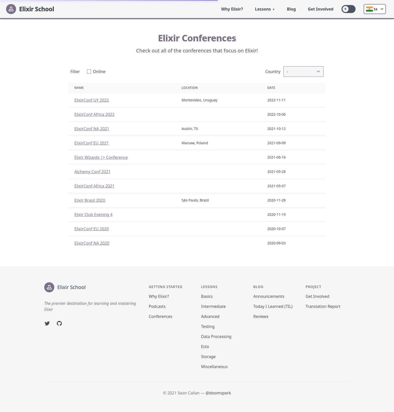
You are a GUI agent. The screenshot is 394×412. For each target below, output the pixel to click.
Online (99, 71)
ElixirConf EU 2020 (91, 229)
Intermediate (213, 306)
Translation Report (323, 306)
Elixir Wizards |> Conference (101, 157)
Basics (207, 296)
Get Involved (320, 9)
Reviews (260, 316)
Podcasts (157, 306)
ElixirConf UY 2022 (91, 100)
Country (272, 71)
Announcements (268, 296)
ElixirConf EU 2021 (91, 143)
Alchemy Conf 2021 (92, 171)
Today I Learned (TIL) (272, 306)
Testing (208, 326)
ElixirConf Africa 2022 (94, 114)
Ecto (205, 346)
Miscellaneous (214, 366)
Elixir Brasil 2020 (89, 200)
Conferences (160, 316)
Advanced (210, 316)
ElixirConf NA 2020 (91, 243)
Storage (208, 356)
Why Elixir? (232, 9)
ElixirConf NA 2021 (91, 128)
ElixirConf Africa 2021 (94, 186)
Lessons (263, 9)
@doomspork (218, 393)
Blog (291, 9)
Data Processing (216, 336)
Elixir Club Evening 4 (93, 214)
